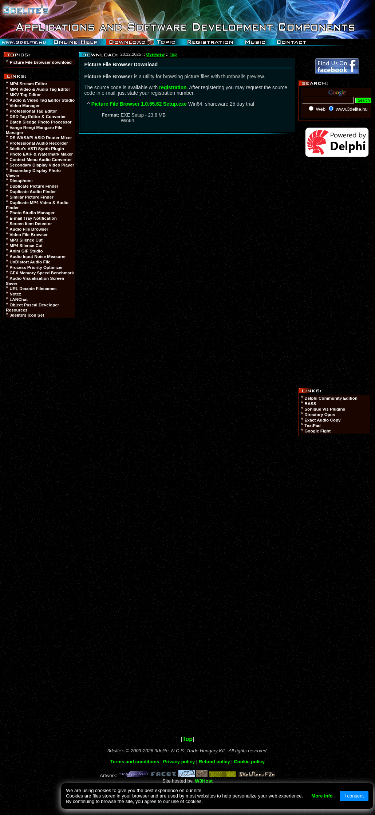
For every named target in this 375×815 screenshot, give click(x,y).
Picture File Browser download (41, 62)
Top (173, 54)
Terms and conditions (134, 761)
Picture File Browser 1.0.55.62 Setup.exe (139, 104)
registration (172, 87)
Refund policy (214, 761)
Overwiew (155, 54)
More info (322, 796)
